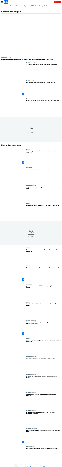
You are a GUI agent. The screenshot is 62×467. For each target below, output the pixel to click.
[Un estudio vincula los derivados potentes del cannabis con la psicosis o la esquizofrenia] (43, 419)
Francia (28, 98)
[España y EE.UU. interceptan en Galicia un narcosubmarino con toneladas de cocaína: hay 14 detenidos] (43, 346)
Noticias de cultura (31, 62)
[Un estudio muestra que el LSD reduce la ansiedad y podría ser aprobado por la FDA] (43, 382)
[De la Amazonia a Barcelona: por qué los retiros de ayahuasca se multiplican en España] (43, 175)
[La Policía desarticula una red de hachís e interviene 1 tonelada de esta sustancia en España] (43, 310)
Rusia (45, 6)
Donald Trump (39, 6)
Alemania (29, 284)
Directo (57, 2)
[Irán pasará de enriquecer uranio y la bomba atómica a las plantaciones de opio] (43, 455)
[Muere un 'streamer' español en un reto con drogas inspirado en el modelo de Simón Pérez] (43, 211)
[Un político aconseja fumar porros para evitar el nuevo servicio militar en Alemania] (43, 292)
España (28, 203)
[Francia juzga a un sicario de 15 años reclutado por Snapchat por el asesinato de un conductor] (43, 157)
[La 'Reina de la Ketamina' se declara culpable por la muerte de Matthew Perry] (43, 437)
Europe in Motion (31, 320)
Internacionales (30, 446)
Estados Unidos (53, 6)
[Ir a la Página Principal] (6, 2)
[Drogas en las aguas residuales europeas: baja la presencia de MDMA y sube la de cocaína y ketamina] (43, 89)
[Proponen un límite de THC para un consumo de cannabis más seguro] (43, 193)
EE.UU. (28, 248)
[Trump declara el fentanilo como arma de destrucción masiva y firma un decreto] (43, 274)
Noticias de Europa (31, 80)
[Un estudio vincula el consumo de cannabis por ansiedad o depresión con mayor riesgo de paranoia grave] (43, 400)
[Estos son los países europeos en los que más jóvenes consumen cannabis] (43, 328)
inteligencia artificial (28, 6)
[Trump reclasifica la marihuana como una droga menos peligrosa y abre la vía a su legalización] (43, 256)
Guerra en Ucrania (9, 6)
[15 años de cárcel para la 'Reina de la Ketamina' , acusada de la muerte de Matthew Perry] (43, 71)
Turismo (18, 6)
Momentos (29, 167)
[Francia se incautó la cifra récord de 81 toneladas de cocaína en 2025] (43, 107)
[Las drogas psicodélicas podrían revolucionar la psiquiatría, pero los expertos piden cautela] (43, 364)
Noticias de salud (6, 57)
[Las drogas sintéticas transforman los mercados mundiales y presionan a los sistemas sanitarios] (31, 59)
